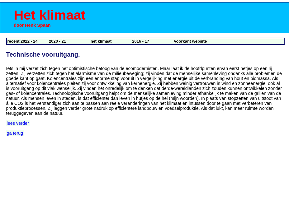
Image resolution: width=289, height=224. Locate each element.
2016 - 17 (140, 41)
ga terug (15, 133)
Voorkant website (190, 41)
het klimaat (101, 41)
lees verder (18, 123)
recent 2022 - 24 (22, 41)
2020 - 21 (57, 41)
